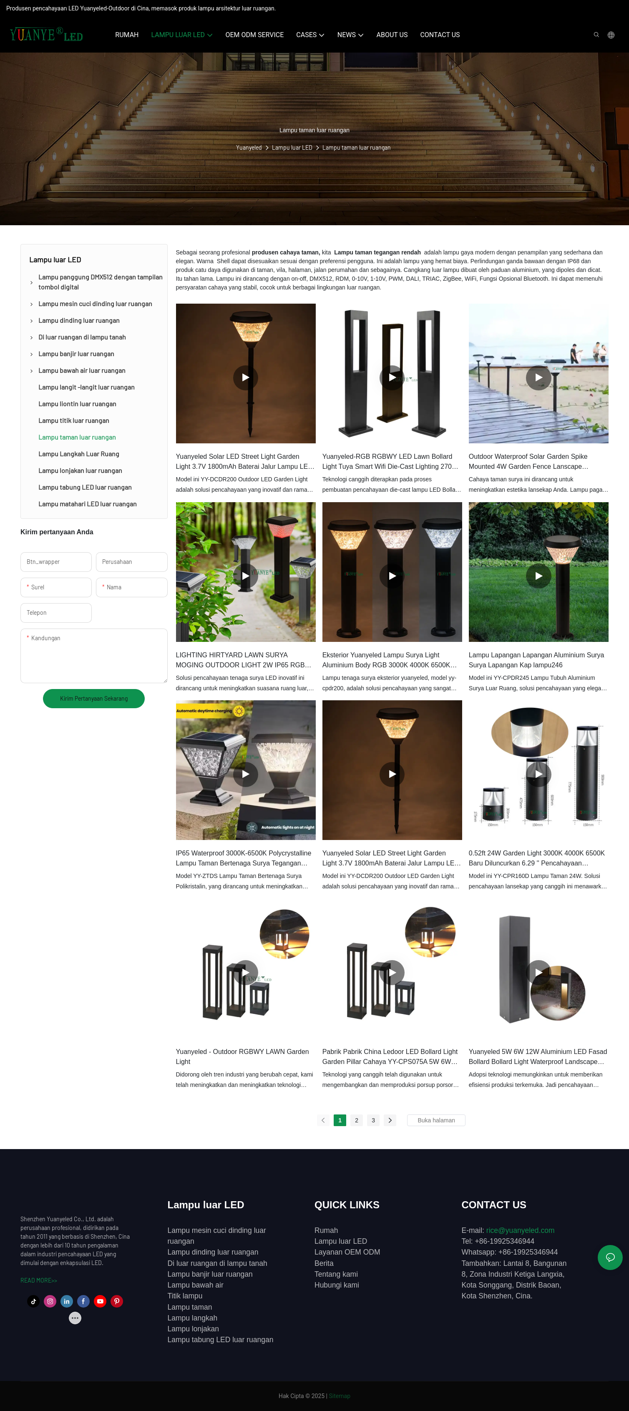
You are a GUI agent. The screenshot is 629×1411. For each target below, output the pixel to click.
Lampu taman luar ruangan (356, 147)
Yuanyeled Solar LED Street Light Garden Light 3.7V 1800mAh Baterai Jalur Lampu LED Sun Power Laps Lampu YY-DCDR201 (390, 859)
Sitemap (339, 1396)
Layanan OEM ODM (347, 1252)
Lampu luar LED (292, 147)
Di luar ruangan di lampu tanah (217, 1263)
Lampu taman (190, 1307)
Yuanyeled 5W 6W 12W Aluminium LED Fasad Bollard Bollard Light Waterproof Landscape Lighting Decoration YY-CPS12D (538, 1057)
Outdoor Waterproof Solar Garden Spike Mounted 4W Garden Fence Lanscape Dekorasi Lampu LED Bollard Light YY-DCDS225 (528, 462)
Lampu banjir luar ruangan (210, 1274)
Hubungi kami (336, 1285)
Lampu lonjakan (193, 1329)
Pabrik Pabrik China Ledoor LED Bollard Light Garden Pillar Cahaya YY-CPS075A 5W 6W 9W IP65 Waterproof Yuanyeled (390, 1057)
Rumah (326, 1230)
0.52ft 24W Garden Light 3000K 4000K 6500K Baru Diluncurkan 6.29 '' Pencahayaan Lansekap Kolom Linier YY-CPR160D (537, 859)
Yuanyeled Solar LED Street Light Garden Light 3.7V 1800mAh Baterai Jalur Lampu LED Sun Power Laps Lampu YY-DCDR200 (244, 462)
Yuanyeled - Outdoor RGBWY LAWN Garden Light (242, 1056)
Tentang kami (336, 1274)
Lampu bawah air (196, 1285)
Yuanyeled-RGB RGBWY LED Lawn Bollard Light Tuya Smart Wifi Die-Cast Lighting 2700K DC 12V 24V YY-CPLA (391, 462)
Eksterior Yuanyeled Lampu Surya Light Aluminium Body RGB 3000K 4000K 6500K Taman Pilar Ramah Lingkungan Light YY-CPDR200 (386, 660)
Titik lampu (185, 1296)
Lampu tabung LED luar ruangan (221, 1340)
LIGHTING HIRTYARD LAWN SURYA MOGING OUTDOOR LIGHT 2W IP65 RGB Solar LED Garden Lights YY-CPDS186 (240, 660)
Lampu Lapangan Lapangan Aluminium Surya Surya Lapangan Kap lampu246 (536, 660)
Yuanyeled (249, 147)
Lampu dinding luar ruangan (213, 1252)
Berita (324, 1263)
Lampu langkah (193, 1318)
